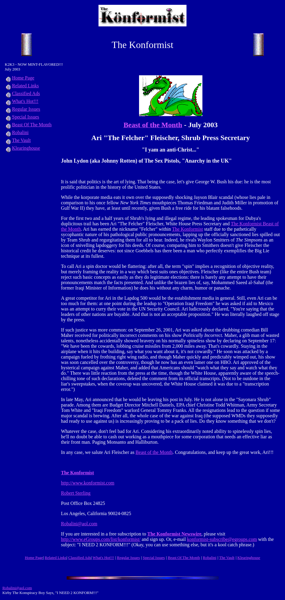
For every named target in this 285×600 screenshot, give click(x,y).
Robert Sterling (75, 493)
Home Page (19, 77)
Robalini (17, 132)
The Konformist (187, 229)
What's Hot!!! (25, 101)
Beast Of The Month (28, 124)
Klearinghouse (22, 148)
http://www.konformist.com (87, 482)
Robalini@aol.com (79, 523)
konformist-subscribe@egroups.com (222, 539)
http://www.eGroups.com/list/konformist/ (101, 539)
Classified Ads (22, 93)
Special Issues (22, 116)
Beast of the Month (153, 452)
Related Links (22, 85)
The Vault (18, 140)
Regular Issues (22, 109)
